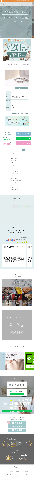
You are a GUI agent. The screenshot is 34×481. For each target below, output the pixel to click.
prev (14, 129)
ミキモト (17, 87)
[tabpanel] (17, 19)
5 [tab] (19, 36)
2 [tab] (15, 36)
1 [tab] (14, 36)
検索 (23, 149)
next (20, 129)
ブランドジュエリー (24, 87)
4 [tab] (18, 36)
